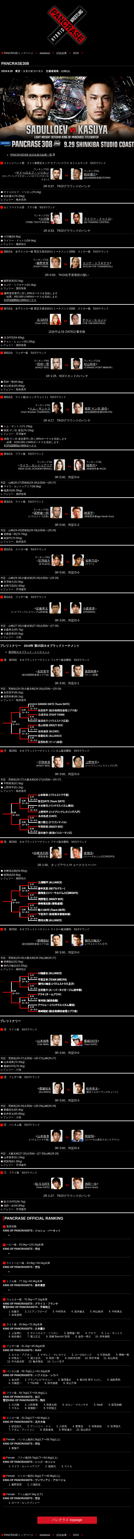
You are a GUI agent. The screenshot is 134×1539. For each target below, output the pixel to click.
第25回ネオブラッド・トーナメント (29, 652)
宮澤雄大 (44, 560)
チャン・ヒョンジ (94, 319)
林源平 (88, 513)
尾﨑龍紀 (43, 940)
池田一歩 (91, 1184)
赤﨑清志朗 (40, 853)
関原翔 (89, 1136)
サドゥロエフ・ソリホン (32, 172)
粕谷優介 (90, 174)
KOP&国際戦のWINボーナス (20, 300)
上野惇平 (91, 762)
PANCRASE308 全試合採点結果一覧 (31, 154)
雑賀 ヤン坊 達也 (96, 408)
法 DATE (42, 319)
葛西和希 (91, 671)
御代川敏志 (92, 940)
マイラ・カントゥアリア (36, 465)
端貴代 (90, 465)
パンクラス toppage (67, 1520)
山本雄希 (43, 1041)
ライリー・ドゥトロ (97, 218)
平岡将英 (44, 762)
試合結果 (61, 53)
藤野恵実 (43, 263)
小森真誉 (89, 608)
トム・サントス (40, 408)
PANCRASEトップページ (18, 53)
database (45, 53)
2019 (76, 53)
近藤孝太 (42, 608)
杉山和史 (90, 364)
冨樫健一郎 (41, 513)
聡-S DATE (42, 1184)
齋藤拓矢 (45, 1088)
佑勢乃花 (91, 560)
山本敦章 (43, 1136)
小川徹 (44, 218)
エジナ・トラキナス (96, 263)
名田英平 (43, 671)
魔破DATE (91, 1041)
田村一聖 (43, 364)
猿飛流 (88, 853)
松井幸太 (92, 1088)
